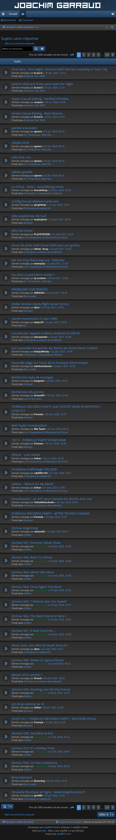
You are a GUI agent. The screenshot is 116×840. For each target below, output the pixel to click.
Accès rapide (4, 15)
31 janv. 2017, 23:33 (56, 322)
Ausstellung (40, 190)
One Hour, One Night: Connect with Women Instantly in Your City (60, 69)
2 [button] (84, 55)
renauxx (38, 102)
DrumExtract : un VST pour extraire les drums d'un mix (52, 499)
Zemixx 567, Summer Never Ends (36, 542)
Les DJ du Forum (33, 399)
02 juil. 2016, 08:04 (60, 766)
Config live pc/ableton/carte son (35, 201)
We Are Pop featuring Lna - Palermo (38, 260)
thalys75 (38, 322)
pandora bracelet (24, 128)
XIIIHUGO (39, 293)
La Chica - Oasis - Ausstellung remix (38, 186)
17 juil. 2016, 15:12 (60, 737)
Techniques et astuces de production (43, 252)
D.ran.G (38, 73)
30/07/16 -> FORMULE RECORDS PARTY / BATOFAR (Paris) (54, 718)
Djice (37, 307)
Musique (28, 223)
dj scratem (40, 278)
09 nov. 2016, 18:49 (56, 443)
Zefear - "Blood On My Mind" (33, 484)
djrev (37, 649)
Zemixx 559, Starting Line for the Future (41, 689)
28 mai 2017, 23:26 (58, 278)
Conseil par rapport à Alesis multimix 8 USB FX (46, 333)
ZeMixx (27, 535)
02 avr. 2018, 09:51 (54, 175)
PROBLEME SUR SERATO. (30, 289)
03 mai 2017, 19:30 (57, 293)
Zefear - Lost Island (26, 454)
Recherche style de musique (32, 377)
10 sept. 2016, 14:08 (60, 561)
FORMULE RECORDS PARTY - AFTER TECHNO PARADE (51, 513)
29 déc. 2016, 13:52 (57, 381)
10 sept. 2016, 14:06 (60, 575)
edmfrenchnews (43, 366)
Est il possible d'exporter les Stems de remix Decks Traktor (55, 348)
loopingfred (40, 219)
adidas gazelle (22, 172)
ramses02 (39, 531)
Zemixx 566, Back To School (32, 557)
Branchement (22, 777)
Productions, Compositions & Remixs (43, 193)
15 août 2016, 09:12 (60, 663)
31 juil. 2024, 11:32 (55, 87)
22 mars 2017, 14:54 (53, 307)
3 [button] (89, 55)
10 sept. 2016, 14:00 (60, 634)
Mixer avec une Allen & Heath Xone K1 (40, 645)
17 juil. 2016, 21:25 (55, 722)
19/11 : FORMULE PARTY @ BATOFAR (39, 440)
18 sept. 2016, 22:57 (67, 502)
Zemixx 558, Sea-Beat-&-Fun (32, 733)
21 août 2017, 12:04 (62, 234)
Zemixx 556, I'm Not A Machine (34, 762)
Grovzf (37, 678)
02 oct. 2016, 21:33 (54, 458)
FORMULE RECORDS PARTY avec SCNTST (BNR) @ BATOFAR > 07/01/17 (56, 408)
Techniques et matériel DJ (37, 208)
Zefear (37, 458)
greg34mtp (40, 205)
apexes (38, 131)
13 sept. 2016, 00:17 (58, 531)
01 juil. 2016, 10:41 (57, 781)
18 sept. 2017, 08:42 (60, 219)
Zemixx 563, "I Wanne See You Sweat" (39, 601)
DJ (25, 325)
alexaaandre (41, 337)
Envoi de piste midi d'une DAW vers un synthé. (46, 245)
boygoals (39, 381)
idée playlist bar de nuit (29, 216)
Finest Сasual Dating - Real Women (37, 113)
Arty (44, 830)
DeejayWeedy (41, 351)
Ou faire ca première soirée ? (33, 274)
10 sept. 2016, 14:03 (60, 605)
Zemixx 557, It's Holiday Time (33, 748)
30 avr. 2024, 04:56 (55, 102)
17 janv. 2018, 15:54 (58, 205)
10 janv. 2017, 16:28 (64, 366)
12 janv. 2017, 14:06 (62, 351)
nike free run (21, 157)
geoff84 (38, 795)
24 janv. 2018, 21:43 (60, 190)
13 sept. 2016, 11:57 (56, 517)
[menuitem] (112, 27)
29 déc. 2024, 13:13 (55, 73)
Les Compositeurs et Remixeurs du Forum (46, 237)
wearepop (39, 263)
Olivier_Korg (41, 249)
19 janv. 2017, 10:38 (60, 337)
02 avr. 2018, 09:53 (54, 146)
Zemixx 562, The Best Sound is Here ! (39, 616)
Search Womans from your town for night (42, 84)
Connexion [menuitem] (114, 15)
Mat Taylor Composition (29, 425)
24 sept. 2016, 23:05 (54, 487)
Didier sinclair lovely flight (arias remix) (40, 304)
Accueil (13, 14)
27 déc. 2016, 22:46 (57, 395)
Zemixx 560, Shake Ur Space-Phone (38, 660)
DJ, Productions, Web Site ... (39, 135)
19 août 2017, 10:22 (61, 249)
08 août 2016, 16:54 (54, 678)
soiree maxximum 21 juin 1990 (34, 318)
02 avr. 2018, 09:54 (54, 131)
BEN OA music (22, 230)
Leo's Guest (40, 546)
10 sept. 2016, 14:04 (60, 590)
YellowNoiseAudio (44, 502)
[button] (72, 54)
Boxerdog (39, 781)
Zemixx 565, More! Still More (33, 572)
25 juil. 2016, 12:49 (53, 707)
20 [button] (107, 55)
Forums (23, 15)
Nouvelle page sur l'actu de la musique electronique (50, 362)
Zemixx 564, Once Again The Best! (36, 587)
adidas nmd (20, 142)
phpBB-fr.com (64, 834)
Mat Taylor (40, 429)
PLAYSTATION (42, 234)
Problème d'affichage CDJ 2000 (34, 469)
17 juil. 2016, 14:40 (60, 751)
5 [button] (98, 55)
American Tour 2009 (34, 76)
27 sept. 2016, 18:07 (60, 473)
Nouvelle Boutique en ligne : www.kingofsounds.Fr (49, 792)
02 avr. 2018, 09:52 (54, 161)
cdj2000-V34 (41, 473)
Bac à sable (30, 296)
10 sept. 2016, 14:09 (60, 546)
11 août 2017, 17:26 (57, 263)
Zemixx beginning (25, 528)
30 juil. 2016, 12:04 (60, 693)
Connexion (27, 20)
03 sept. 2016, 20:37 (52, 649)
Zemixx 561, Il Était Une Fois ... (34, 630)
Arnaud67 (39, 395)
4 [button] (93, 55)
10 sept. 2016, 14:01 (60, 619)
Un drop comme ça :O (28, 704)
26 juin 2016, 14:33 (55, 795)
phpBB (47, 827)
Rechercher (10, 20)
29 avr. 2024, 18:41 (55, 117)
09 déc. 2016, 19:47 (56, 414)
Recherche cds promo (28, 392)
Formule (38, 414)
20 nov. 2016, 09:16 (58, 429)
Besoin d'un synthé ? (27, 675)
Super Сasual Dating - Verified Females (40, 98)
